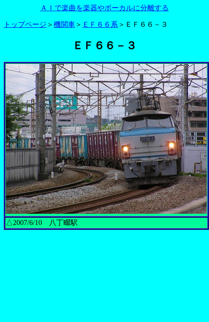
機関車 (64, 24)
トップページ (25, 24)
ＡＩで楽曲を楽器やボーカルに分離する (104, 8)
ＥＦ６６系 (100, 24)
